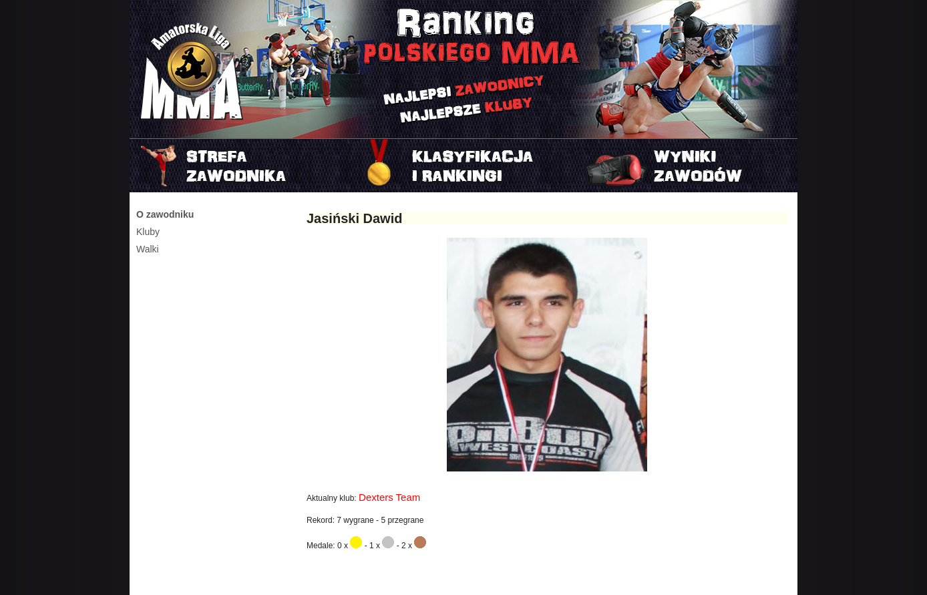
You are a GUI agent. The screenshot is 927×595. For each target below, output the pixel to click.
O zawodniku (165, 214)
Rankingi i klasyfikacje (463, 165)
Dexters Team (389, 497)
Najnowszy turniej (686, 165)
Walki (147, 249)
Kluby (148, 231)
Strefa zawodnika (241, 165)
